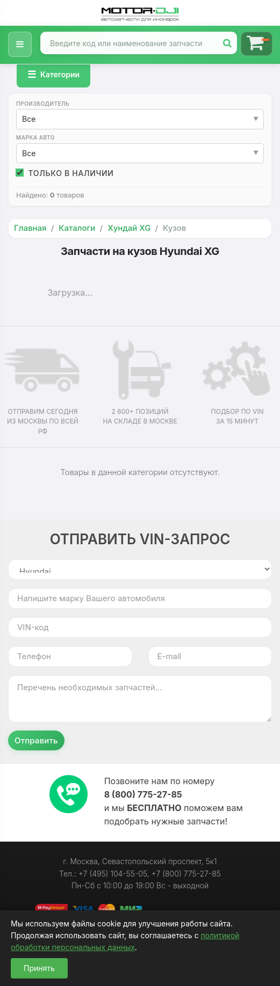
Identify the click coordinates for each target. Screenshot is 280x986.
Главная (30, 228)
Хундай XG (128, 228)
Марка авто (35, 137)
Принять (39, 968)
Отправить (36, 740)
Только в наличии (65, 173)
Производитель (42, 103)
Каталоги (77, 228)
